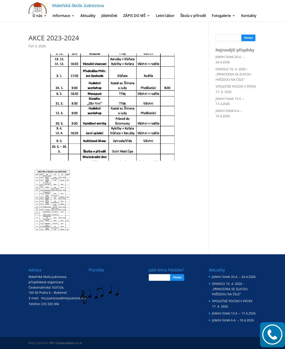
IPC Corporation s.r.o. (66, 343)
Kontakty (248, 16)
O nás (37, 16)
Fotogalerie (221, 16)
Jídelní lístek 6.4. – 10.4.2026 (233, 320)
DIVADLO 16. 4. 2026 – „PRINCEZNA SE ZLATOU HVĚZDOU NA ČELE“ (233, 74)
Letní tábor (165, 16)
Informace (61, 16)
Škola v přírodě (193, 16)
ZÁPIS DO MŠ (134, 16)
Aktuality (88, 16)
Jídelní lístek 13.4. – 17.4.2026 (234, 313)
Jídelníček (109, 16)
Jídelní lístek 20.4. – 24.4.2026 (234, 277)
